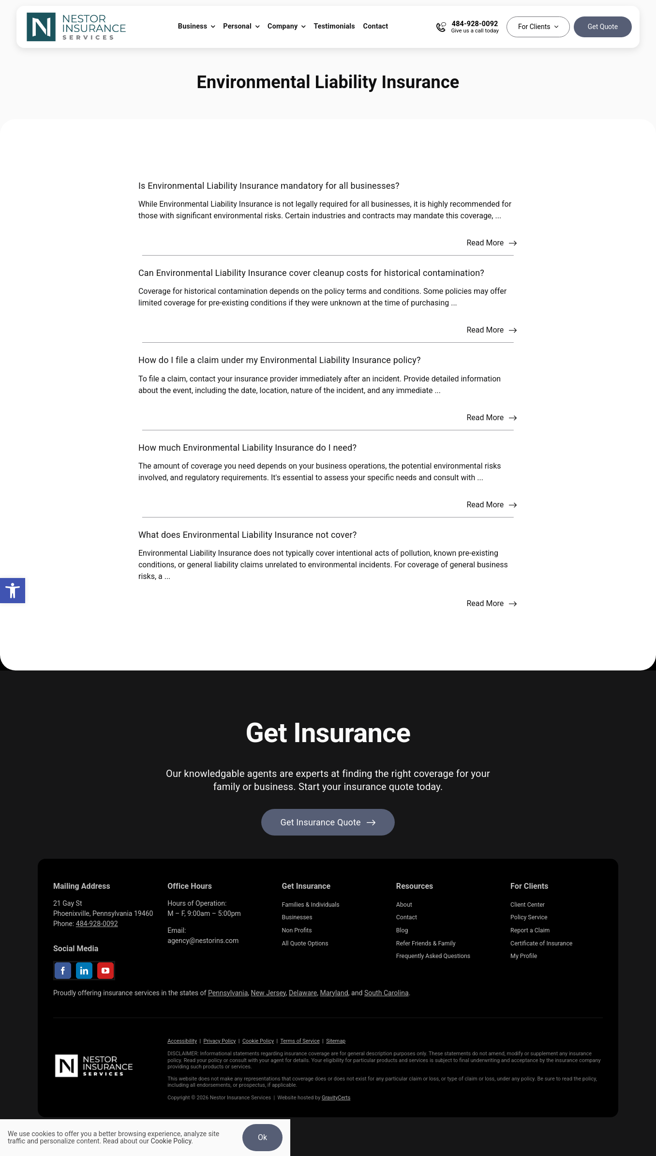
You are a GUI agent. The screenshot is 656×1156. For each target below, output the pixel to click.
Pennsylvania (228, 993)
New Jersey (268, 993)
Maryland (334, 993)
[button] (12, 590)
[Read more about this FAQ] (492, 243)
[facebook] (63, 970)
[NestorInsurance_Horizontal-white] (94, 1056)
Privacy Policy (220, 1041)
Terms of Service (299, 1041)
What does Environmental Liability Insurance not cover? (247, 535)
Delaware (303, 993)
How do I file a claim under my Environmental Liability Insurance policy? (279, 360)
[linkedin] (84, 970)
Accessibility (182, 1041)
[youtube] (105, 970)
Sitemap (335, 1041)
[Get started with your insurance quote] (328, 822)
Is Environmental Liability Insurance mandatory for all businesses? (269, 186)
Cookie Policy (258, 1041)
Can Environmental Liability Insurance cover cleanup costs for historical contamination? (311, 273)
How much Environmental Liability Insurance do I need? (247, 447)
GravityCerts (336, 1098)
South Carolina (386, 993)
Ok (262, 1137)
